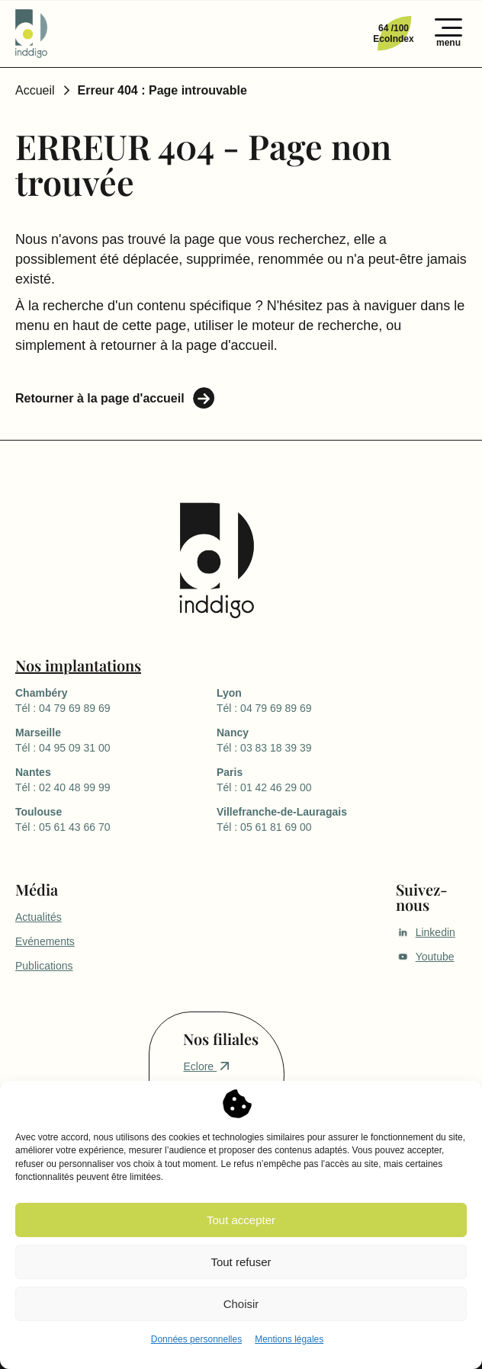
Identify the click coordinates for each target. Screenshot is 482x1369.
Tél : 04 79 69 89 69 (116, 699)
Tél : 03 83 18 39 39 (317, 739)
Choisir (241, 1303)
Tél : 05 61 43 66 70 (116, 818)
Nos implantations (78, 665)
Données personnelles (196, 1339)
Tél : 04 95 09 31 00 (116, 739)
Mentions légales (289, 1339)
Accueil (35, 90)
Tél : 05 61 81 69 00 (317, 818)
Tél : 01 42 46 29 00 (317, 779)
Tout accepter (241, 1220)
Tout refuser (240, 1261)
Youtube (425, 956)
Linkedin (425, 932)
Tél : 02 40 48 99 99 (116, 779)
